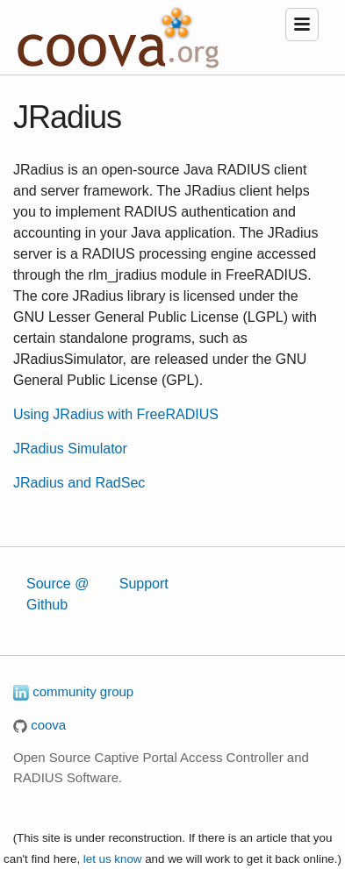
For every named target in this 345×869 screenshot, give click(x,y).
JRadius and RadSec (79, 482)
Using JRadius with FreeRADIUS (116, 414)
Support (144, 583)
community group (73, 691)
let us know (112, 858)
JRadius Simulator (70, 448)
